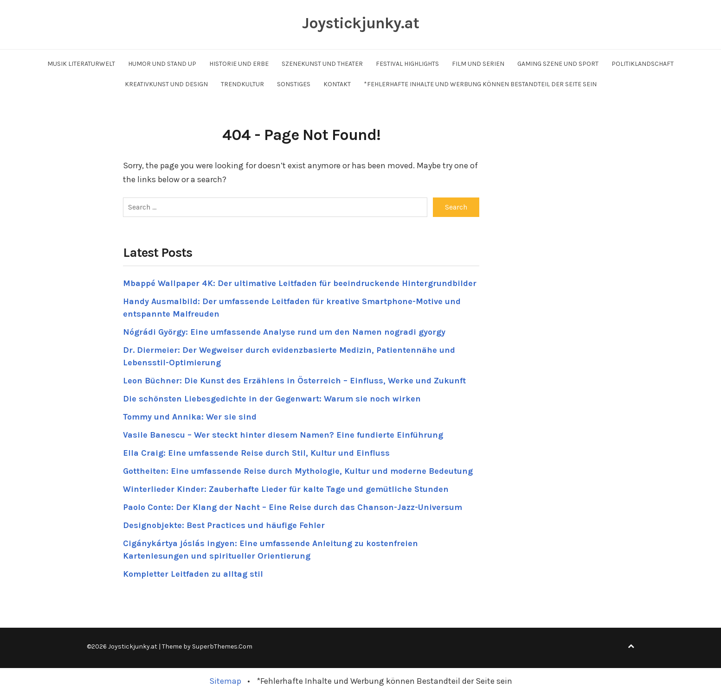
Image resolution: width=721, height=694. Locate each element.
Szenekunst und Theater (322, 64)
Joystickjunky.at (360, 23)
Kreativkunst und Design (166, 84)
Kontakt (337, 84)
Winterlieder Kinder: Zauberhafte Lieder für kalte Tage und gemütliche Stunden (286, 489)
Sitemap (225, 681)
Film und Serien (478, 64)
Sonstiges (293, 84)
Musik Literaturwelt (81, 64)
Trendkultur (242, 84)
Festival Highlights (407, 64)
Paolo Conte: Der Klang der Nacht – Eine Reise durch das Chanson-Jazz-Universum (292, 507)
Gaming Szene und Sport (558, 64)
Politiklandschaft (643, 64)
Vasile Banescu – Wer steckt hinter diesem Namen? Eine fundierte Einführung (283, 435)
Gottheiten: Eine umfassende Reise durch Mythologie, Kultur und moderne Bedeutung (298, 471)
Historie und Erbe (239, 64)
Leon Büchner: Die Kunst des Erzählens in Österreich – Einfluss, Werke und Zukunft (294, 381)
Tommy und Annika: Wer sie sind (190, 417)
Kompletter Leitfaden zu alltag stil (193, 574)
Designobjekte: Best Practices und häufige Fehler (224, 525)
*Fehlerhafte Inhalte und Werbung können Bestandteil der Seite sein (480, 84)
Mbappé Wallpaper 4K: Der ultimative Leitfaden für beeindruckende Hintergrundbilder (299, 283)
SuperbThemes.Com (222, 646)
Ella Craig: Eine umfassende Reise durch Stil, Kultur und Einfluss (256, 453)
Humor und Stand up (162, 64)
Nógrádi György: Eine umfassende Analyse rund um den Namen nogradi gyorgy (284, 332)
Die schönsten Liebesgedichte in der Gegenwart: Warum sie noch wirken (272, 399)
